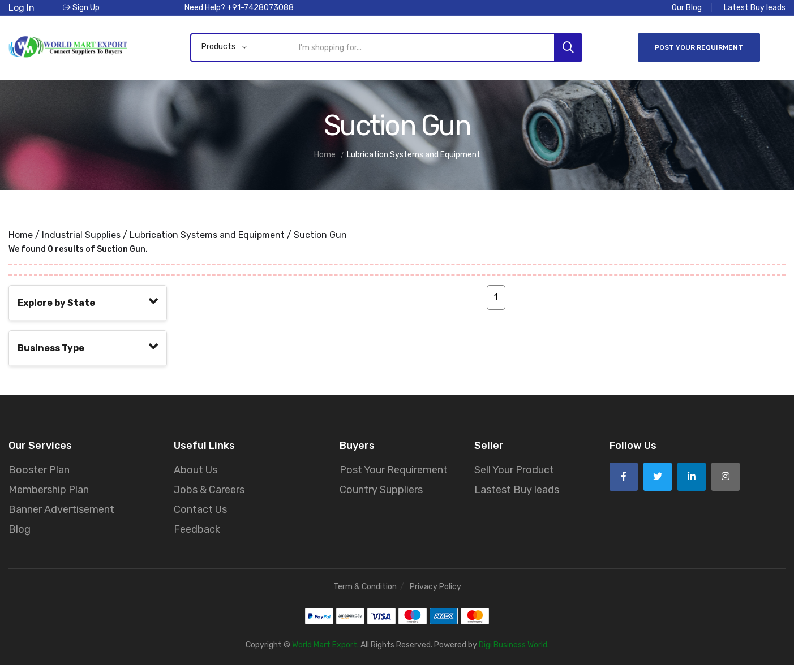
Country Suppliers (381, 488)
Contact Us (200, 508)
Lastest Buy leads (516, 488)
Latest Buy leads (755, 7)
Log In (21, 7)
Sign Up (81, 7)
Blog (19, 528)
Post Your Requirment (699, 47)
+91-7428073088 (260, 7)
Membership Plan (48, 488)
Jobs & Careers (209, 488)
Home (20, 233)
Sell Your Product (514, 469)
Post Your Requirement (394, 469)
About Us (195, 469)
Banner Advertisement (61, 508)
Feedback (197, 528)
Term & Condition (365, 585)
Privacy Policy (435, 585)
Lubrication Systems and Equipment (207, 233)
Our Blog (687, 7)
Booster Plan (39, 469)
